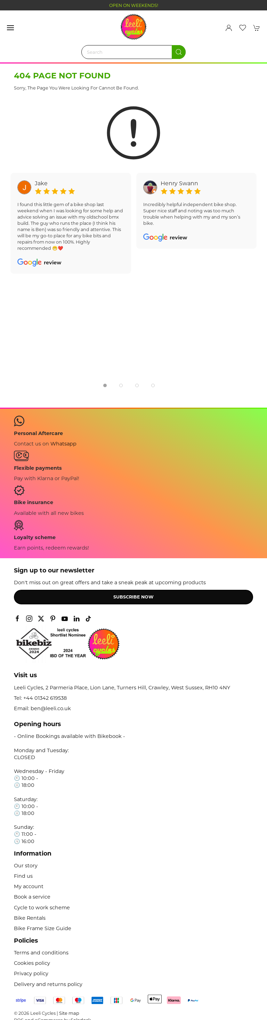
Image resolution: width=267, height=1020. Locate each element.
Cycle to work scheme (42, 907)
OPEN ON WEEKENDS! (133, 5)
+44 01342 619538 (45, 698)
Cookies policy (32, 963)
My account (28, 886)
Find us (23, 876)
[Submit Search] (179, 52)
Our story (26, 865)
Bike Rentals (30, 918)
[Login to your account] (228, 28)
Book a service (32, 897)
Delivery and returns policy (48, 984)
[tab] (105, 385)
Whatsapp (63, 444)
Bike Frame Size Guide (42, 928)
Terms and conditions (41, 953)
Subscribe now (133, 597)
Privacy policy (31, 973)
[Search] (133, 52)
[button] (10, 28)
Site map (69, 1013)
